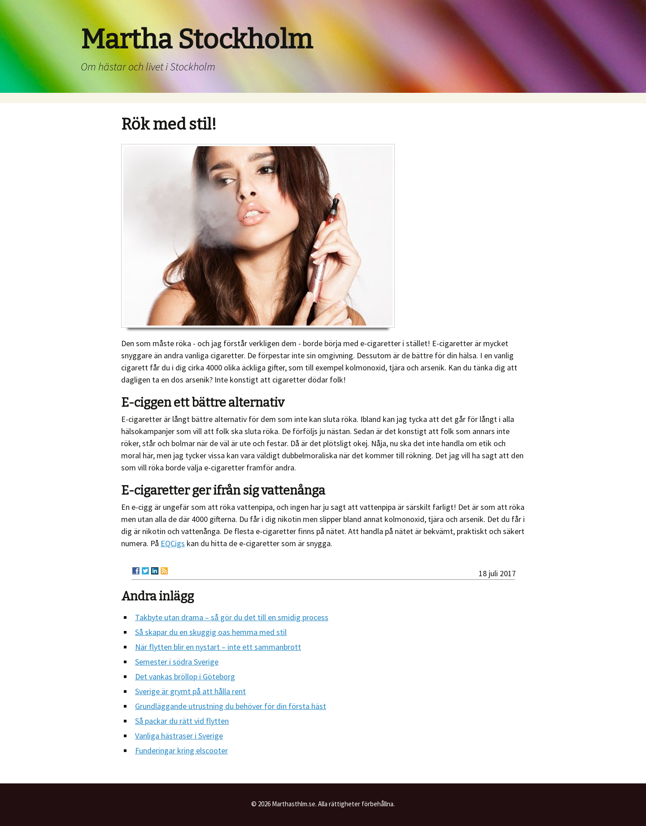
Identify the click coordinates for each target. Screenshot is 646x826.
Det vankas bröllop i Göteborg (185, 676)
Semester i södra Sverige (176, 661)
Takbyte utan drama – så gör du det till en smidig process (231, 617)
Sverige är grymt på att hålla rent (190, 691)
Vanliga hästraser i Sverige (179, 735)
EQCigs (173, 543)
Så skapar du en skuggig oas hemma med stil (211, 632)
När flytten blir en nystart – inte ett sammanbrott (218, 647)
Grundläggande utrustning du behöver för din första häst (230, 706)
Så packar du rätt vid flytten (182, 721)
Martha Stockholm (197, 39)
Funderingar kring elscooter (181, 750)
